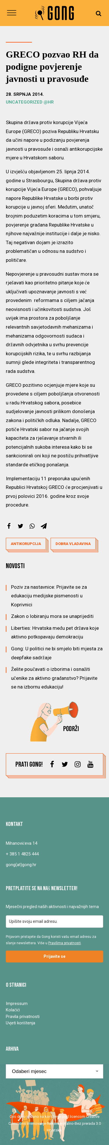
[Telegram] (44, 526)
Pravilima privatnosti (64, 943)
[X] (20, 526)
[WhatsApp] (32, 526)
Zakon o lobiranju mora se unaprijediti (52, 616)
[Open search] (98, 13)
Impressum (17, 1003)
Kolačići (13, 1010)
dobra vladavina (73, 544)
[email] (54, 921)
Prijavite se (54, 956)
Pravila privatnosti (23, 1016)
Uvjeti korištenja (20, 1023)
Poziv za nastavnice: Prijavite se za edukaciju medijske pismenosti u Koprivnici (49, 596)
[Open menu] (11, 13)
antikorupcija (26, 544)
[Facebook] (9, 526)
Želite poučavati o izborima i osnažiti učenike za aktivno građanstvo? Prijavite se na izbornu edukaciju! (54, 678)
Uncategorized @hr (30, 102)
